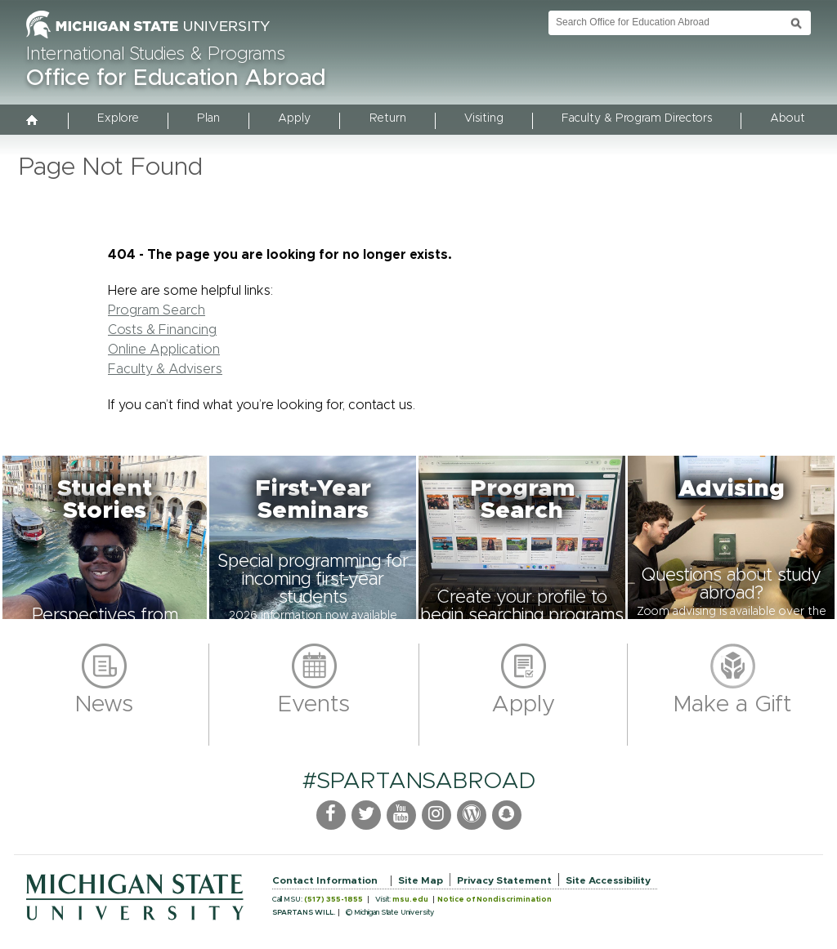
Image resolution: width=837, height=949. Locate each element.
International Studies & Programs (155, 55)
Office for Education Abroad (175, 78)
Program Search (156, 310)
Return (387, 118)
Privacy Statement (504, 880)
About (787, 118)
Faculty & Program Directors (637, 118)
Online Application (164, 349)
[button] (104, 537)
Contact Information (325, 880)
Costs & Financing (162, 329)
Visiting (484, 118)
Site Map (420, 880)
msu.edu (410, 899)
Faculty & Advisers (165, 369)
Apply (294, 118)
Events (314, 704)
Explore (118, 118)
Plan (208, 118)
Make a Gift (733, 704)
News (104, 704)
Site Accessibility (608, 880)
